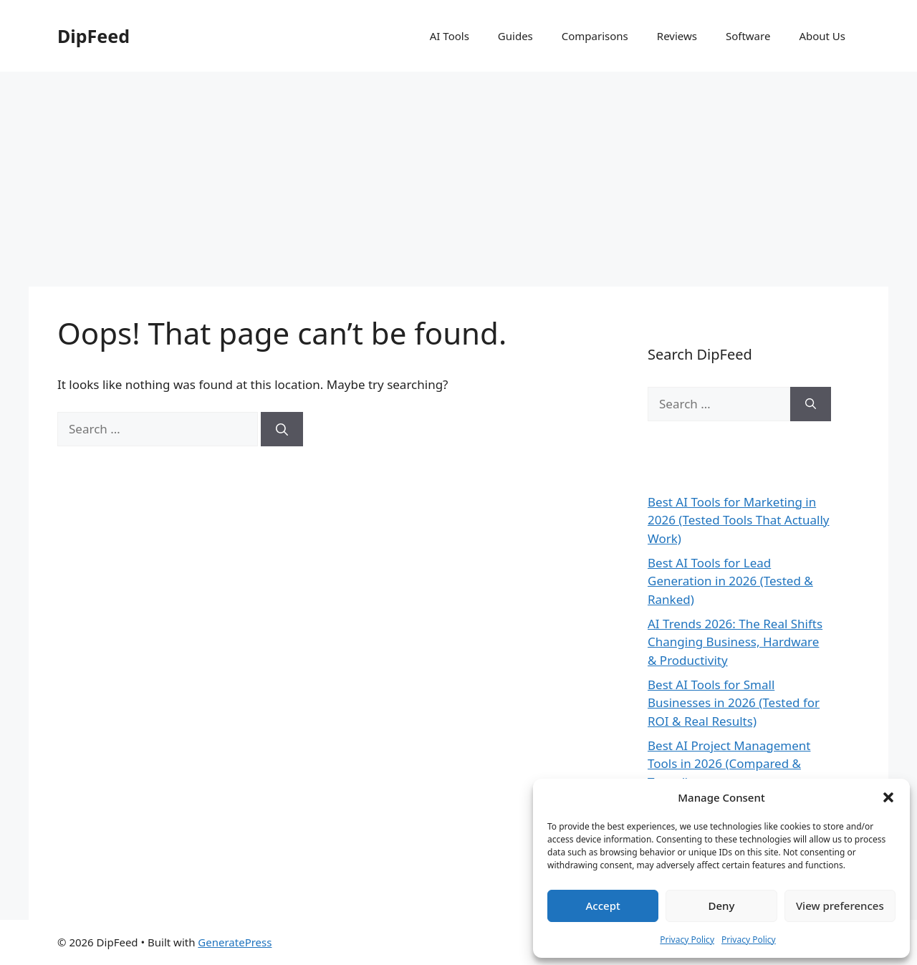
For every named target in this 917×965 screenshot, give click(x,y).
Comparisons (595, 36)
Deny (722, 905)
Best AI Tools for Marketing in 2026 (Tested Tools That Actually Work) (739, 520)
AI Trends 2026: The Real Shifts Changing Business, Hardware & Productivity (735, 641)
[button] (888, 797)
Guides (515, 36)
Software (748, 36)
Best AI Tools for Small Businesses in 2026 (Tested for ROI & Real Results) (734, 702)
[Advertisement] (458, 179)
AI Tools (449, 36)
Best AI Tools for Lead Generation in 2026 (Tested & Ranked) (730, 581)
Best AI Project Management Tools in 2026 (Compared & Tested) (729, 763)
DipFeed (93, 36)
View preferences (840, 905)
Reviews (677, 36)
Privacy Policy (687, 939)
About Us (822, 36)
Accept (603, 905)
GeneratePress (235, 942)
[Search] (282, 429)
